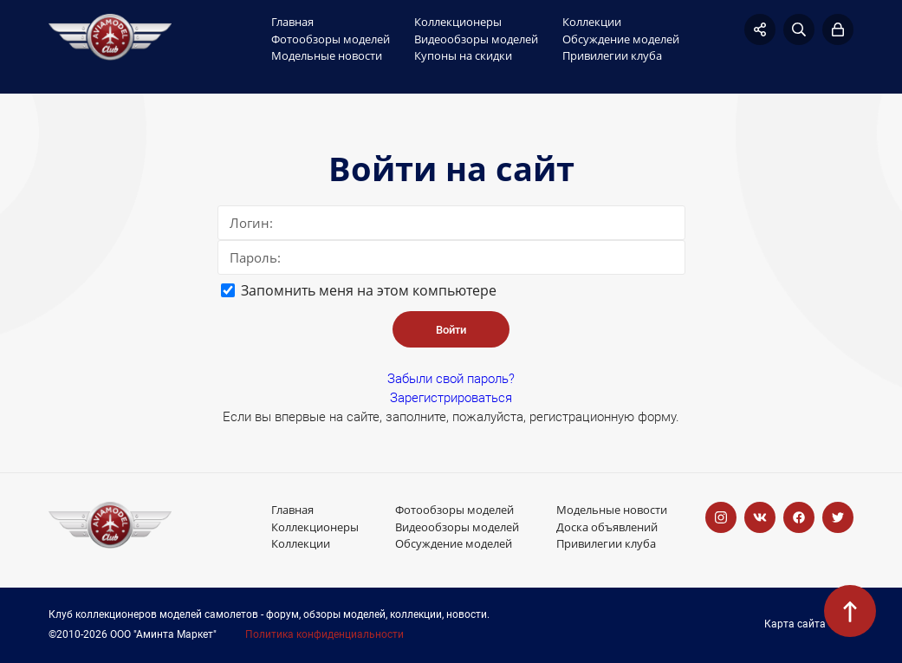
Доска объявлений (607, 527)
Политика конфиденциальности (324, 634)
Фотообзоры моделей (330, 39)
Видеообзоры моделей (476, 39)
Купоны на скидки (463, 55)
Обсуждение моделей (620, 39)
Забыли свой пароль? (451, 379)
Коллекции (591, 21)
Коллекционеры (458, 21)
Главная (292, 21)
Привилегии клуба (612, 55)
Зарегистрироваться (451, 398)
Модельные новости (326, 55)
